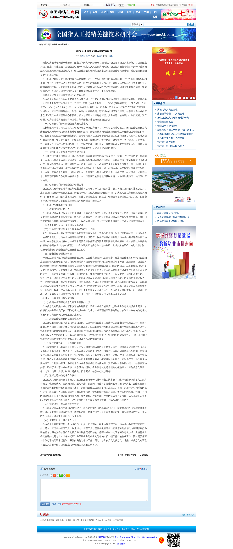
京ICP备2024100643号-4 (147, 537)
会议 (103, 12)
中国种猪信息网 (59, 14)
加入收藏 (183, 5)
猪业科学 (60, 520)
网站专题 (116, 529)
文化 (155, 16)
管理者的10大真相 (166, 142)
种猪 (120, 12)
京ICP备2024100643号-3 (125, 537)
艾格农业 (100, 520)
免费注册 (131, 5)
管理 (138, 12)
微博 (153, 5)
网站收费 (135, 529)
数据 (112, 12)
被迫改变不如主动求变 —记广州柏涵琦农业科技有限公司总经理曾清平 (175, 130)
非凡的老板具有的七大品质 (170, 138)
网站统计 (121, 544)
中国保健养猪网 (87, 520)
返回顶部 (144, 529)
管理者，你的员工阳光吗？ (170, 146)
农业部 (68, 520)
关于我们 (89, 529)
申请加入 (190, 515)
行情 (129, 12)
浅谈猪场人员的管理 (167, 109)
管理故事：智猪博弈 (167, 126)
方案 (146, 12)
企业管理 (63, 44)
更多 (184, 515)
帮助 (158, 5)
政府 (86, 12)
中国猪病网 (118, 520)
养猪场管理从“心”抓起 (168, 213)
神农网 (108, 520)
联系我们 (165, 5)
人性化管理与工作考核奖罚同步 (173, 217)
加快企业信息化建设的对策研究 (173, 117)
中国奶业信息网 (47, 520)
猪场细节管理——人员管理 (136, 455)
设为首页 (174, 5)
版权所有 (102, 537)
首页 (49, 44)
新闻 (95, 12)
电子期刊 (125, 529)
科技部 (76, 520)
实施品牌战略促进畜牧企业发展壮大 (175, 134)
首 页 (191, 5)
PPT (155, 12)
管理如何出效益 (54, 455)
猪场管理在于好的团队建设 (170, 221)
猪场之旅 (107, 529)
